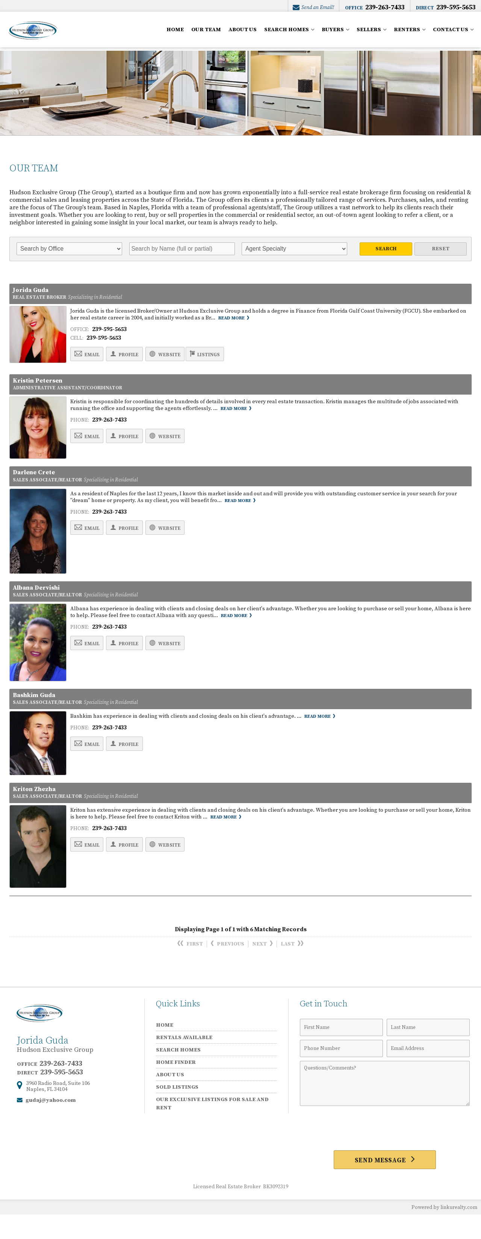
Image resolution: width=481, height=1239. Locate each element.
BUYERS (333, 33)
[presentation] (385, 1151)
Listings (235, 358)
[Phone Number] (341, 1071)
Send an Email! (312, 7)
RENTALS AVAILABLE (184, 1060)
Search (386, 248)
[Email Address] (428, 1071)
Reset (440, 248)
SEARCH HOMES (286, 33)
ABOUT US (242, 33)
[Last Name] (428, 1050)
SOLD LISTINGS (177, 1109)
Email (91, 358)
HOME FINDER (176, 1084)
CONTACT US (450, 33)
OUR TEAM (206, 33)
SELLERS (369, 33)
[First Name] (341, 1050)
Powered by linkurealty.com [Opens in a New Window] (442, 1231)
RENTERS (407, 33)
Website (186, 358)
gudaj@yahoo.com (51, 1122)
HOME (175, 33)
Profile (137, 358)
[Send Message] (385, 1183)
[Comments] (385, 1106)
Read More (234, 322)
